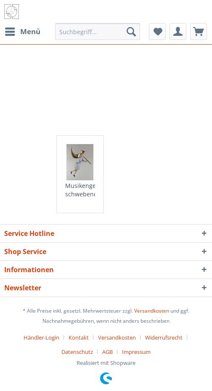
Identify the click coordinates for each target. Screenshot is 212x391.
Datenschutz (77, 352)
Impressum (136, 352)
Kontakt (79, 337)
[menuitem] (22, 31)
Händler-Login (41, 337)
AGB (107, 352)
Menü (22, 30)
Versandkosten (151, 310)
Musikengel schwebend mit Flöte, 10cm (80, 190)
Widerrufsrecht (164, 337)
